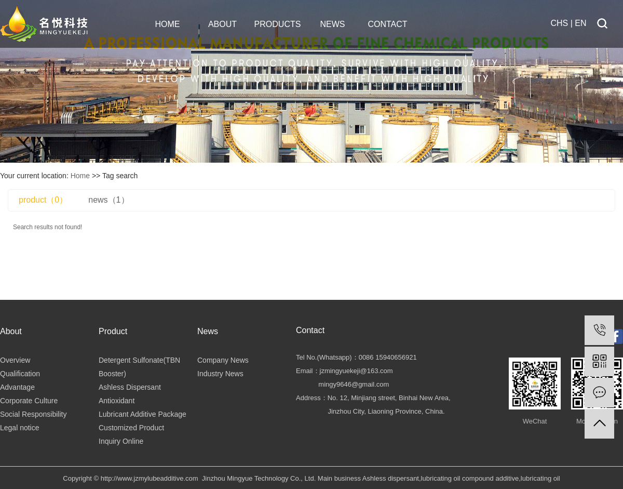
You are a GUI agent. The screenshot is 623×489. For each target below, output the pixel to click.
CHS (559, 23)
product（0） (43, 199)
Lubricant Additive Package (142, 414)
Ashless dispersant (390, 478)
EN (582, 23)
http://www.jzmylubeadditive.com (149, 478)
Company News (223, 360)
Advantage (17, 387)
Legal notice (19, 428)
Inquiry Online (121, 441)
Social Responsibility (33, 414)
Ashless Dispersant (130, 387)
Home (80, 175)
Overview (15, 360)
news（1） (108, 199)
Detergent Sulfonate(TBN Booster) (139, 367)
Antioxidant (116, 401)
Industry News (220, 373)
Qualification (20, 373)
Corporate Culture (29, 401)
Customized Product (131, 428)
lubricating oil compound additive (470, 478)
